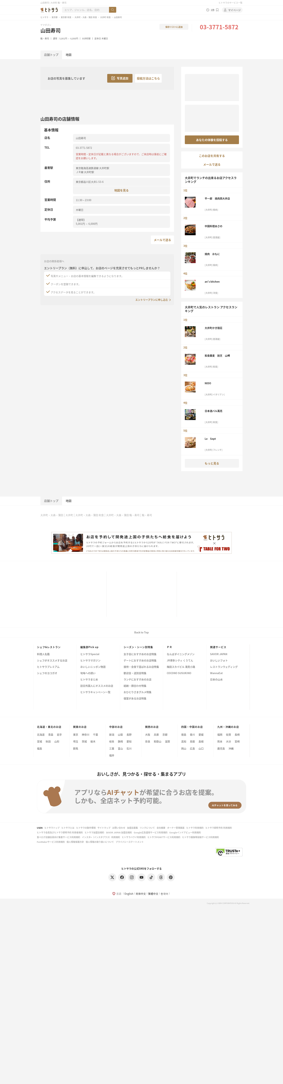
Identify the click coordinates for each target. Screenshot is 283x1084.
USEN (40, 827)
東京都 (55, 17)
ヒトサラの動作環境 (86, 827)
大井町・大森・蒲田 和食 (86, 17)
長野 (129, 734)
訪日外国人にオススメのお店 (96, 685)
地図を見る (121, 190)
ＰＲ (169, 647)
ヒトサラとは (67, 827)
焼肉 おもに (212, 253)
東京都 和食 (66, 17)
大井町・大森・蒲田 (51, 515)
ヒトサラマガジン (90, 660)
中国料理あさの (213, 226)
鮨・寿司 (44, 38)
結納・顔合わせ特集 (135, 685)
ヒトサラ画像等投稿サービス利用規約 (200, 837)
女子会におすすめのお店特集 (140, 654)
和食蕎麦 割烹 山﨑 (217, 355)
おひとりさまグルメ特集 (137, 692)
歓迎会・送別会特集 (135, 673)
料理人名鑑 (43, 654)
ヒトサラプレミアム (48, 666)
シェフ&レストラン (49, 647)
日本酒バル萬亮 (213, 410)
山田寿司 (50, 30)
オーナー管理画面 (175, 827)
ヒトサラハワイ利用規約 (134, 837)
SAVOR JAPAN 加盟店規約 (119, 832)
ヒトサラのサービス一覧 (230, 2)
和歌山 (157, 741)
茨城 (84, 741)
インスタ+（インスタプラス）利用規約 (101, 837)
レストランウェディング (224, 666)
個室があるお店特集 (135, 698)
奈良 (147, 741)
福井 (111, 755)
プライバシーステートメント (130, 841)
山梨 (120, 734)
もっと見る (212, 463)
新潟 (111, 734)
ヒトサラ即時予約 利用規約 (218, 827)
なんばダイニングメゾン (181, 654)
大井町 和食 (105, 17)
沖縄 (231, 748)
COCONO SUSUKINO (179, 673)
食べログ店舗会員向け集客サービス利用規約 (58, 837)
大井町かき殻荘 (213, 327)
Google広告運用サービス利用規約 (150, 832)
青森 (50, 734)
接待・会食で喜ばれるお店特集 (141, 666)
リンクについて (147, 827)
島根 (201, 741)
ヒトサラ (44, 17)
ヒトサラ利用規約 (195, 827)
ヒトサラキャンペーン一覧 (95, 692)
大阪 (147, 734)
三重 (111, 748)
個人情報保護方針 (75, 841)
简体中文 (141, 893)
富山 (120, 748)
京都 (164, 734)
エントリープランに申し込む (151, 299)
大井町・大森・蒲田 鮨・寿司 (123, 515)
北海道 (41, 734)
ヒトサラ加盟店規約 (94, 832)
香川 (192, 734)
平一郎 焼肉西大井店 (217, 198)
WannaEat (216, 673)
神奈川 (85, 734)
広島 (192, 748)
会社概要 (161, 827)
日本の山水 (216, 679)
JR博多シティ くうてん (180, 660)
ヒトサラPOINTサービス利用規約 (163, 837)
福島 (39, 748)
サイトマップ (103, 827)
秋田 (48, 741)
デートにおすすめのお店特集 (140, 660)
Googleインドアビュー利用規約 (185, 832)
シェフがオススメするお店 (52, 660)
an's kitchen (212, 281)
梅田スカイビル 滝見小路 (181, 666)
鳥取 (192, 741)
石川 (129, 748)
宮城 (39, 741)
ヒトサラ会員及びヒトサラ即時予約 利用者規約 (60, 832)
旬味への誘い (87, 673)
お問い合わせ (118, 827)
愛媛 (201, 734)
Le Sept (210, 438)
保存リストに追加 (174, 26)
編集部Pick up (89, 647)
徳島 (183, 734)
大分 (228, 741)
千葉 (95, 734)
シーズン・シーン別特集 (138, 647)
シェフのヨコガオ (47, 673)
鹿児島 (221, 748)
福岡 (219, 734)
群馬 (75, 748)
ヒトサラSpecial (89, 654)
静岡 (120, 741)
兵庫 (156, 734)
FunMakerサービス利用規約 (51, 841)
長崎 (237, 734)
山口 (201, 748)
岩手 (59, 734)
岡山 (183, 748)
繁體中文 (153, 893)
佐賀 (228, 734)
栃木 (92, 741)
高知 (183, 741)
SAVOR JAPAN (218, 654)
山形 (56, 741)
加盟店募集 (132, 827)
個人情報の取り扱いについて (100, 841)
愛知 (129, 741)
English (129, 893)
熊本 (219, 741)
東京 (75, 734)
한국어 (164, 893)
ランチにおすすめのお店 (137, 679)
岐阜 (111, 741)
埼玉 (75, 741)
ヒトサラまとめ (89, 679)
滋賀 (167, 741)
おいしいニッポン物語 (93, 666)
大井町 (69, 515)
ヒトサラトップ (52, 827)
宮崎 (237, 741)
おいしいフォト (219, 660)
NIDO (208, 383)
